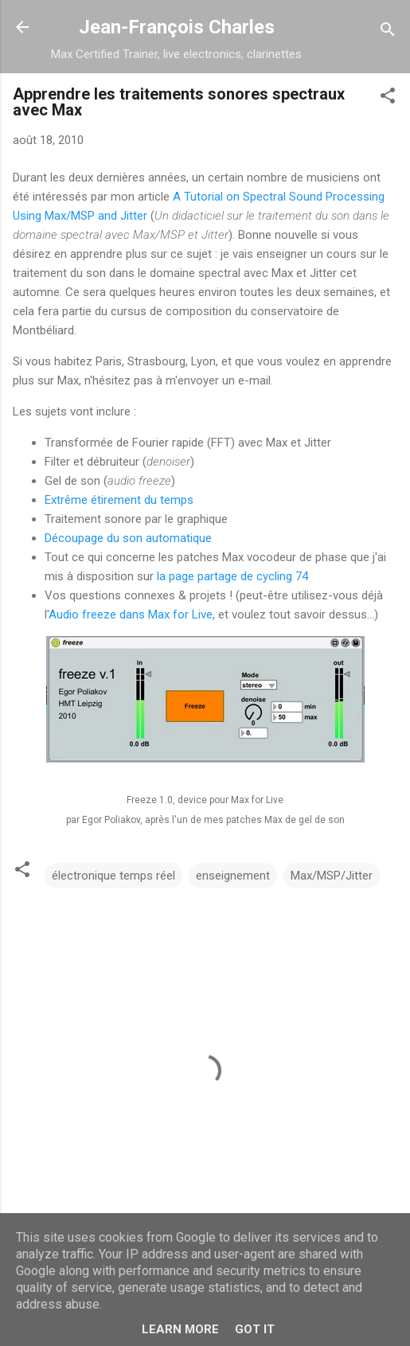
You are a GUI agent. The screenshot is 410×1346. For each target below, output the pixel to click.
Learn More (180, 1329)
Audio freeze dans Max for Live (131, 614)
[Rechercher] (387, 32)
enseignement (233, 875)
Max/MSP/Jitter (332, 875)
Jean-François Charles (177, 27)
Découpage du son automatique (128, 538)
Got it (255, 1329)
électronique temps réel (113, 875)
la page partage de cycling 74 (232, 576)
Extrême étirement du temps (119, 500)
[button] (387, 98)
